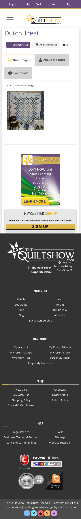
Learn (59, 299)
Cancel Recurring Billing (21, 442)
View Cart (21, 389)
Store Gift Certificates (21, 405)
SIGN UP (40, 226)
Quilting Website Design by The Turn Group (51, 507)
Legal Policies (21, 432)
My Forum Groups (21, 352)
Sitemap (60, 437)
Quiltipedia (60, 310)
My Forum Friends (60, 347)
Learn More (35, 201)
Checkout (60, 389)
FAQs (60, 432)
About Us (59, 315)
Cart (38, 4)
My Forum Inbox (60, 352)
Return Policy (60, 400)
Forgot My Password (40, 363)
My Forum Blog (21, 358)
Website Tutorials (60, 442)
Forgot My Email (60, 358)
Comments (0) (18, 45)
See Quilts (21, 304)
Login (12, 4)
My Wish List (21, 395)
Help (26, 4)
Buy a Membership (40, 320)
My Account (21, 347)
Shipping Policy (21, 400)
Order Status (60, 395)
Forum (60, 304)
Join (52, 4)
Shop (21, 310)
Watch (21, 299)
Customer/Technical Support (21, 437)
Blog (21, 315)
